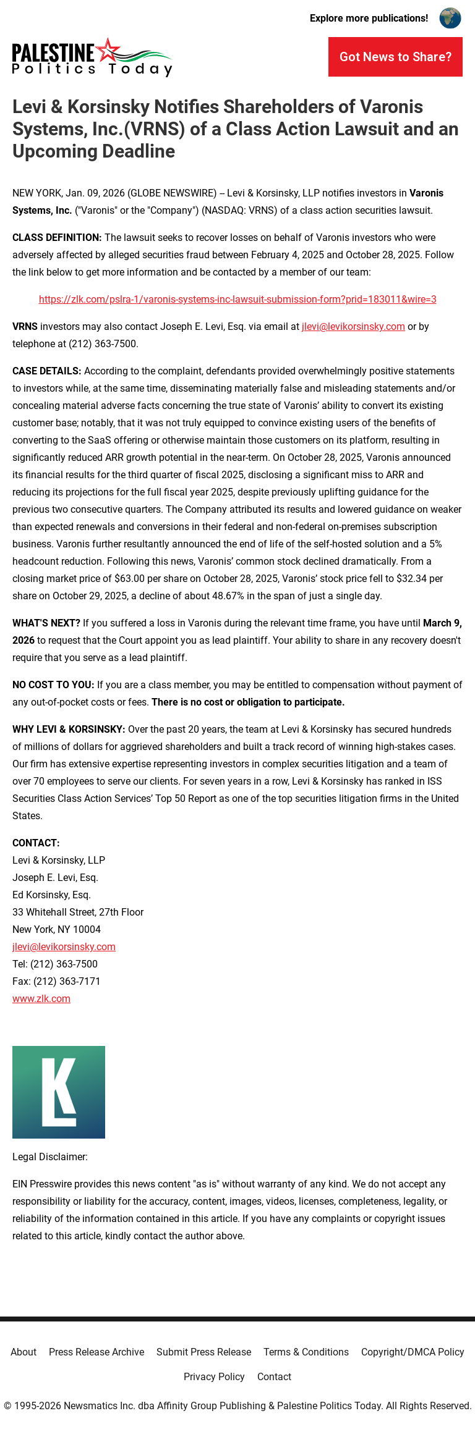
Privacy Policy (214, 1377)
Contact (274, 1377)
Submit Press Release (203, 1352)
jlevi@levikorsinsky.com (353, 326)
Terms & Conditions (306, 1352)
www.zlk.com (41, 999)
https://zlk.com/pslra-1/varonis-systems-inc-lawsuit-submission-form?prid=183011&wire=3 (238, 299)
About (23, 1352)
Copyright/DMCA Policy (412, 1352)
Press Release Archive (96, 1352)
